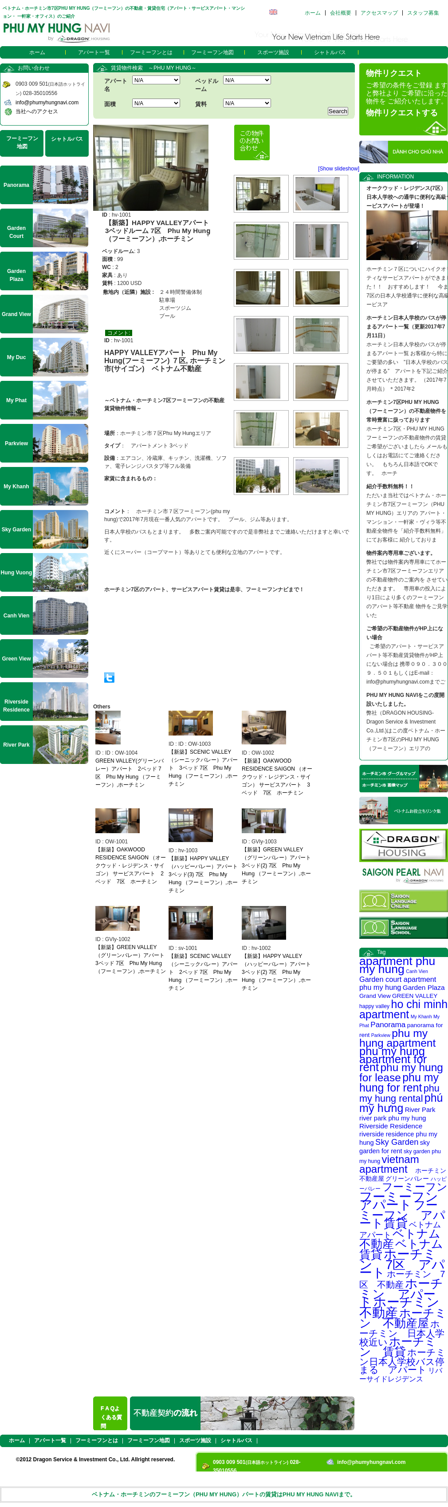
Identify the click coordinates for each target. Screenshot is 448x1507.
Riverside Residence (390, 1126)
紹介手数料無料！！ (390, 486)
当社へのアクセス (37, 111)
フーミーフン (415, 1187)
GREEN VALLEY (414, 996)
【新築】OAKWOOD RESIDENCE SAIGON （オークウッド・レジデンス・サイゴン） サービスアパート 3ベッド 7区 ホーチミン (277, 777)
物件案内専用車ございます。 (401, 553)
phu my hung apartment (397, 1038)
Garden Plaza (424, 987)
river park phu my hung (392, 1118)
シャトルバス (330, 52)
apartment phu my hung (397, 965)
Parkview (380, 1035)
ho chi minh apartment (403, 1009)
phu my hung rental (399, 1093)
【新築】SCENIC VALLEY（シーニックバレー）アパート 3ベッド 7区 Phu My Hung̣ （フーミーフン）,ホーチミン (203, 768)
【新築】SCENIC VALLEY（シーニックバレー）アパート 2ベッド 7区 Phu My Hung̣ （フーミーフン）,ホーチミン (203, 972)
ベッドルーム (206, 85)
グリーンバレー (407, 1178)
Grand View (375, 996)
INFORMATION (395, 177)
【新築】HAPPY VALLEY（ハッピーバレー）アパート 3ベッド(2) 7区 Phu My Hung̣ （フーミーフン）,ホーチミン (279, 972)
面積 (110, 104)
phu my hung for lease (401, 1072)
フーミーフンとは (151, 52)
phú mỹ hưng (401, 1103)
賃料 (201, 104)
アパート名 (115, 85)
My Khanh (421, 1016)
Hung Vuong (16, 573)
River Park (420, 1109)
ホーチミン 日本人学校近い (401, 1333)
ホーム (313, 13)
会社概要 (340, 13)
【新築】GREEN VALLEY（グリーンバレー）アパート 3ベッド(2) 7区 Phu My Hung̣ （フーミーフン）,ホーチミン (279, 865)
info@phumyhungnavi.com (47, 102)
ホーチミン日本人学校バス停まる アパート (402, 1361)
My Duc (16, 357)
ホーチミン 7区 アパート (402, 1263)
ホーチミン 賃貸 (397, 1346)
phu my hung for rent (399, 1082)
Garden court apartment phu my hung (397, 983)
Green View (16, 659)
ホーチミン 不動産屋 (403, 1318)
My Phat (16, 400)
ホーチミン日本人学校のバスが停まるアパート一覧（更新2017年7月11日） (406, 327)
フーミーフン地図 (212, 52)
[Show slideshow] (338, 169)
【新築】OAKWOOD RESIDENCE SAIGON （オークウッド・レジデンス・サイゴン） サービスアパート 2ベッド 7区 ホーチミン (130, 865)
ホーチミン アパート (401, 1292)
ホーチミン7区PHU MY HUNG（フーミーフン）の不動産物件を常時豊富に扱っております (406, 411)
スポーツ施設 (273, 52)
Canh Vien (417, 971)
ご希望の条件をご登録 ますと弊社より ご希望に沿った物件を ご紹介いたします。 (407, 93)
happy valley (374, 1006)
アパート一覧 (94, 52)
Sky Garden (396, 1142)
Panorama (387, 1024)
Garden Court (16, 232)
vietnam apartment (389, 1164)
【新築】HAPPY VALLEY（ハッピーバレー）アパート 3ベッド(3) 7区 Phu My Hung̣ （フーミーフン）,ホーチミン (206, 874)
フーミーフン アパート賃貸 (402, 1214)
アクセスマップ (379, 13)
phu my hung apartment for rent (393, 1059)
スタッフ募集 (423, 13)
